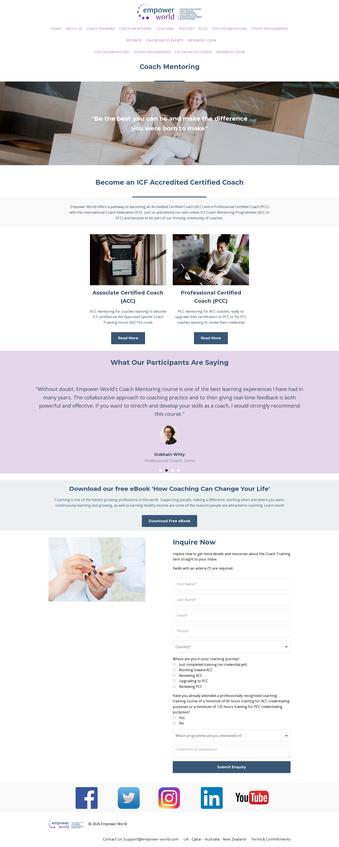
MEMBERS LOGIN (202, 40)
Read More (128, 338)
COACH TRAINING (100, 29)
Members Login (230, 52)
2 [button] (166, 470)
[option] (169, 421)
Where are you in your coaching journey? (206, 658)
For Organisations (111, 52)
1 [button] (160, 470)
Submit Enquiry (231, 767)
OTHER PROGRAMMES (269, 29)
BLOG (203, 29)
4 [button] (178, 470)
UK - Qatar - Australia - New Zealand (215, 839)
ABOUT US (74, 29)
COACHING (165, 29)
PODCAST (186, 29)
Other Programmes (152, 52)
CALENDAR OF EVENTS (164, 40)
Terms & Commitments (271, 839)
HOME (56, 29)
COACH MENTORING (135, 29)
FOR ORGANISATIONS (229, 29)
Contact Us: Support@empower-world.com (140, 839)
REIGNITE (134, 40)
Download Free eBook (169, 521)
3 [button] (172, 470)
